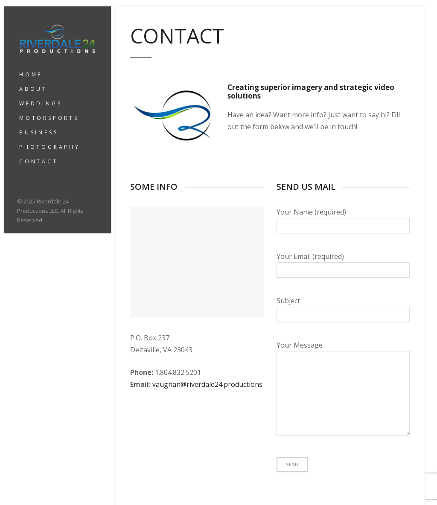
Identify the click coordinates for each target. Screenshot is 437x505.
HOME (30, 74)
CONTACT (38, 161)
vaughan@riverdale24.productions (207, 384)
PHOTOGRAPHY (49, 147)
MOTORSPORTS (49, 118)
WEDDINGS (40, 103)
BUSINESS (38, 132)
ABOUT (33, 89)
